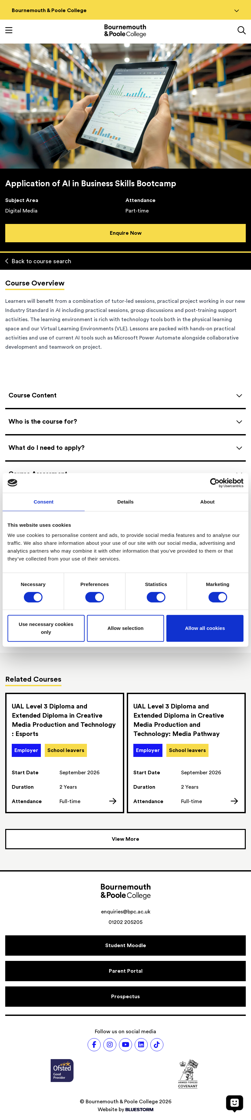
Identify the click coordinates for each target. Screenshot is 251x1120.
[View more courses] (125, 839)
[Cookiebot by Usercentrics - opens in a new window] (214, 483)
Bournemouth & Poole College (125, 10)
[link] (64, 753)
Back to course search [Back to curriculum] (38, 261)
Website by (125, 1109)
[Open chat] (234, 1103)
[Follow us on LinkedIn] (141, 1044)
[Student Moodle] (125, 945)
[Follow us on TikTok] (156, 1044)
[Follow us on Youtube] (125, 1044)
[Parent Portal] (125, 971)
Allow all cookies (205, 628)
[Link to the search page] (242, 31)
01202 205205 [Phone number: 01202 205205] (125, 922)
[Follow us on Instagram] (109, 1044)
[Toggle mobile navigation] (8, 31)
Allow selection (126, 628)
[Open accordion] (125, 395)
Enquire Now (126, 233)
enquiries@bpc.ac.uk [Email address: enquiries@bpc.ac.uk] (125, 911)
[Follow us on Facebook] (94, 1044)
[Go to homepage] (125, 31)
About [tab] (207, 502)
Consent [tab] (44, 502)
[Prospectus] (125, 996)
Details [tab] (125, 502)
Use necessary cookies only (46, 628)
